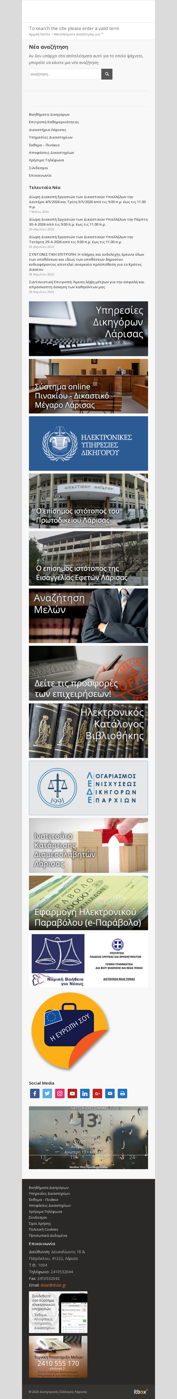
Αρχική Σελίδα (39, 34)
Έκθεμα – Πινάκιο (44, 144)
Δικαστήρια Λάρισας (47, 129)
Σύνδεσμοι (38, 167)
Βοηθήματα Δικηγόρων (49, 114)
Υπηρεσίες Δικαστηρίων (51, 137)
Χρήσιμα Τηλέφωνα (46, 159)
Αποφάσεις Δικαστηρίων (51, 152)
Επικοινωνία (40, 175)
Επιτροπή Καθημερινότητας (54, 121)
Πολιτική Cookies (43, 1229)
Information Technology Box (141, 1391)
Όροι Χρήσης (40, 1223)
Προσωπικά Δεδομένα (48, 1235)
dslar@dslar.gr (53, 1285)
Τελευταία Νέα (44, 187)
